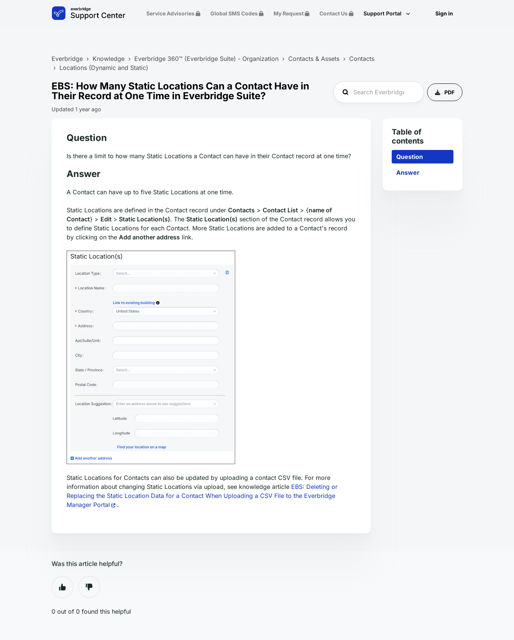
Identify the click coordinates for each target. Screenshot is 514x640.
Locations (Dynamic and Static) (103, 67)
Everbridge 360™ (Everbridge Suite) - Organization (206, 58)
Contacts (361, 58)
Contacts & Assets (313, 58)
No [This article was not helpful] (89, 587)
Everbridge (67, 58)
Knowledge (109, 58)
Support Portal (383, 13)
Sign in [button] (444, 13)
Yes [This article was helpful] (62, 587)
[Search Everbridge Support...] (378, 92)
